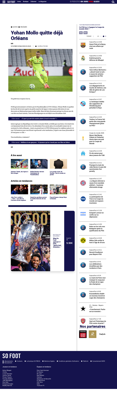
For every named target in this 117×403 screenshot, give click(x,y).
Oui (81, 33)
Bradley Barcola (7, 385)
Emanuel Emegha (8, 384)
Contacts (19, 361)
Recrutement (8, 363)
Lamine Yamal (7, 375)
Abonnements (8, 361)
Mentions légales (49, 361)
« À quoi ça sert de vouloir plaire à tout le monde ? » (39, 118)
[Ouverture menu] (4, 2)
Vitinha (5, 372)
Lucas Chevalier (7, 374)
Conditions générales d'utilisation (69, 361)
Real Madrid (40, 375)
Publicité (85, 361)
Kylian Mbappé (7, 370)
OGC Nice (40, 382)
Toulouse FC (40, 385)
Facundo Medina (7, 379)
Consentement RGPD (98, 361)
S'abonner (33, 1)
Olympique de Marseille (44, 379)
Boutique (25, 1)
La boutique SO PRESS (33, 361)
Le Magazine (42, 1)
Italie (38, 384)
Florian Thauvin (7, 377)
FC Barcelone (41, 380)
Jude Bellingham (7, 380)
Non (85, 33)
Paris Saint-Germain (43, 370)
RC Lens (39, 374)
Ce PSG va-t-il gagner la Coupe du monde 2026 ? (91, 28)
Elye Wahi (5, 382)
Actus (19, 1)
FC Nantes (40, 372)
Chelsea (39, 377)
